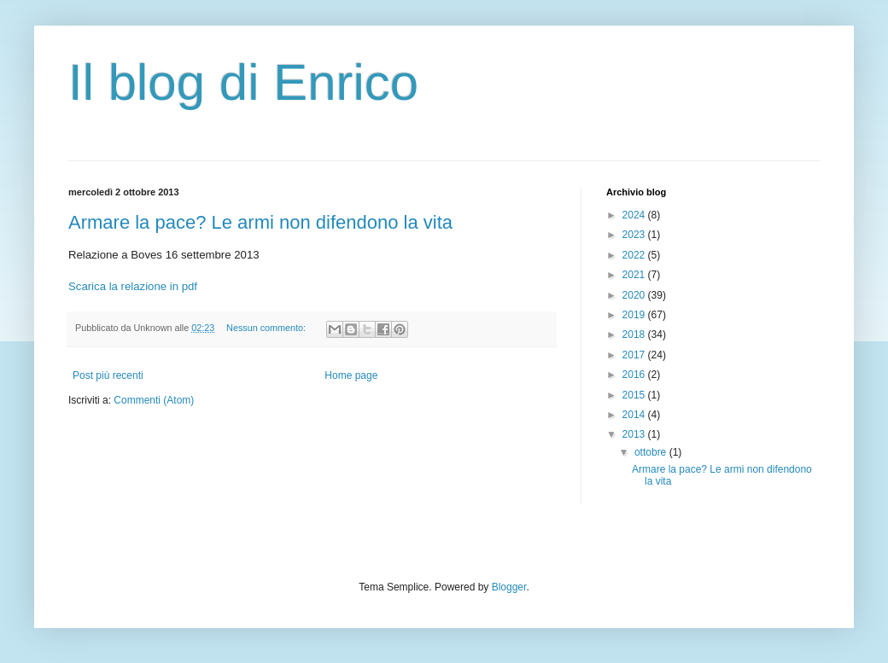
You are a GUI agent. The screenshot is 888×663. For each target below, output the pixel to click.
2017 (635, 355)
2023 (635, 235)
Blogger (509, 587)
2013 (635, 434)
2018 (635, 334)
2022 (635, 255)
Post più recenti (108, 375)
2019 (635, 315)
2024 (635, 215)
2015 (635, 395)
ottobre (651, 452)
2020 (635, 295)
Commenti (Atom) (154, 400)
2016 (635, 375)
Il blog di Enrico (243, 82)
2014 (635, 415)
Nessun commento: (267, 328)
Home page (350, 375)
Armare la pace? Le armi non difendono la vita (260, 222)
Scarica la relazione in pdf (132, 286)
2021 (635, 275)
